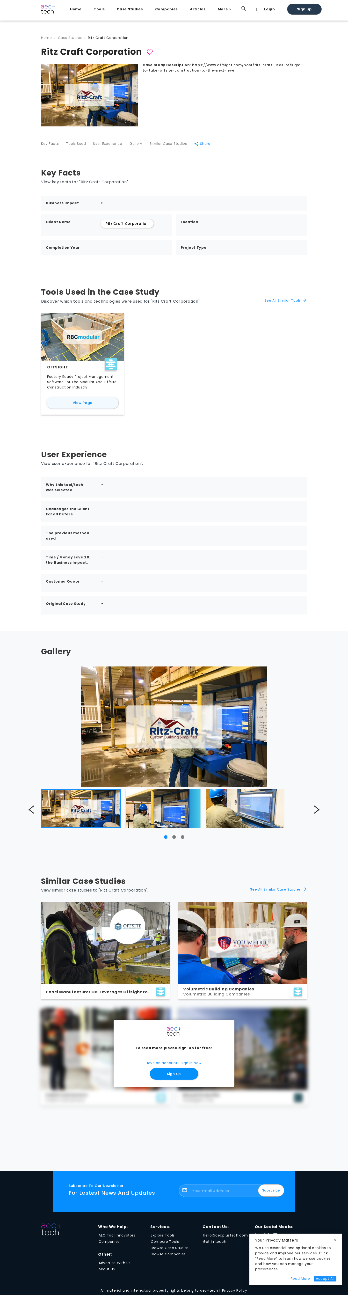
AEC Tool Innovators (117, 1235)
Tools (99, 9)
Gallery (136, 143)
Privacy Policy (234, 1290)
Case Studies (130, 9)
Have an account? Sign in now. (174, 1063)
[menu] (186, 9)
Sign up (304, 9)
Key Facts (50, 143)
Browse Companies (168, 1254)
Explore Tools (163, 1235)
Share (202, 143)
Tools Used (76, 143)
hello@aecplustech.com (225, 1235)
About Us (107, 1269)
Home (76, 9)
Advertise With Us (115, 1262)
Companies (166, 9)
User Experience (107, 143)
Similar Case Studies (168, 143)
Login (269, 9)
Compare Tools (165, 1241)
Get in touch (214, 1241)
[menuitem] (77, 9)
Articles (198, 9)
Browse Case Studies (170, 1247)
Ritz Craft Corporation (108, 37)
